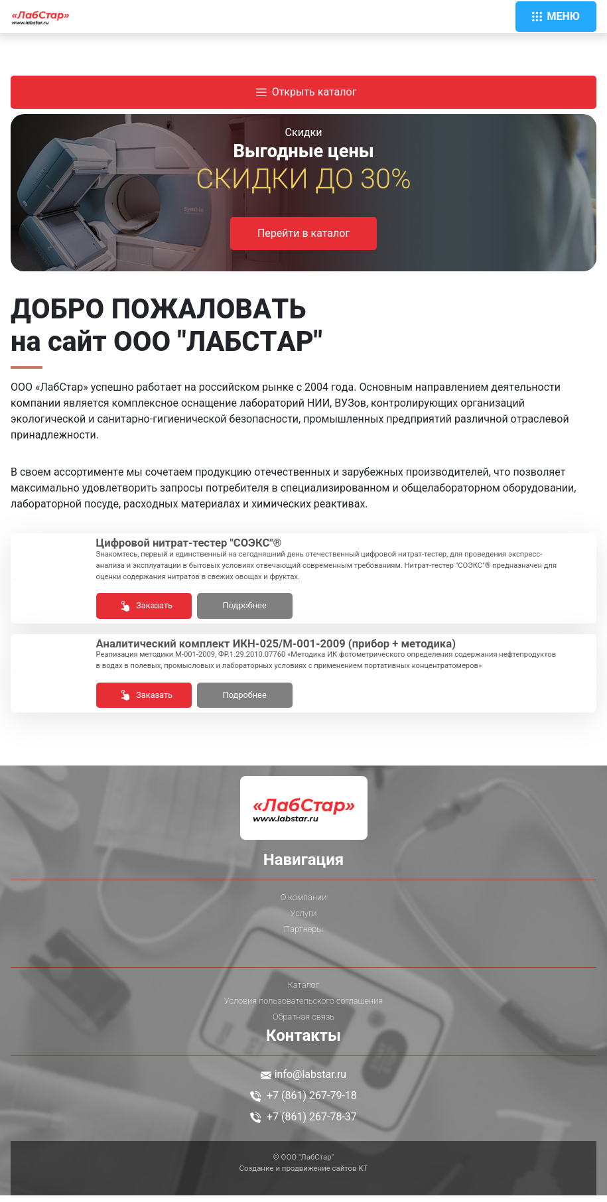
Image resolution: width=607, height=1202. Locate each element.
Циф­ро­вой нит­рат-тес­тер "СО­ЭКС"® (203, 545)
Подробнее (245, 608)
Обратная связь (303, 1023)
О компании (303, 903)
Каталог (303, 991)
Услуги (304, 919)
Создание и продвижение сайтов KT (303, 1174)
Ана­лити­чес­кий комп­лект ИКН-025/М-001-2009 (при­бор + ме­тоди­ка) (303, 648)
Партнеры (303, 935)
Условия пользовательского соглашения (303, 1007)
